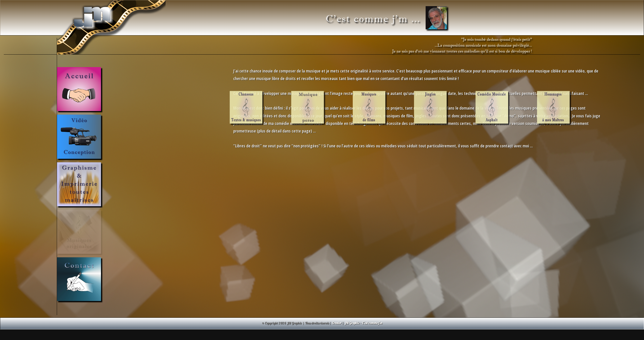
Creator (336, 323)
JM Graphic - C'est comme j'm (363, 323)
